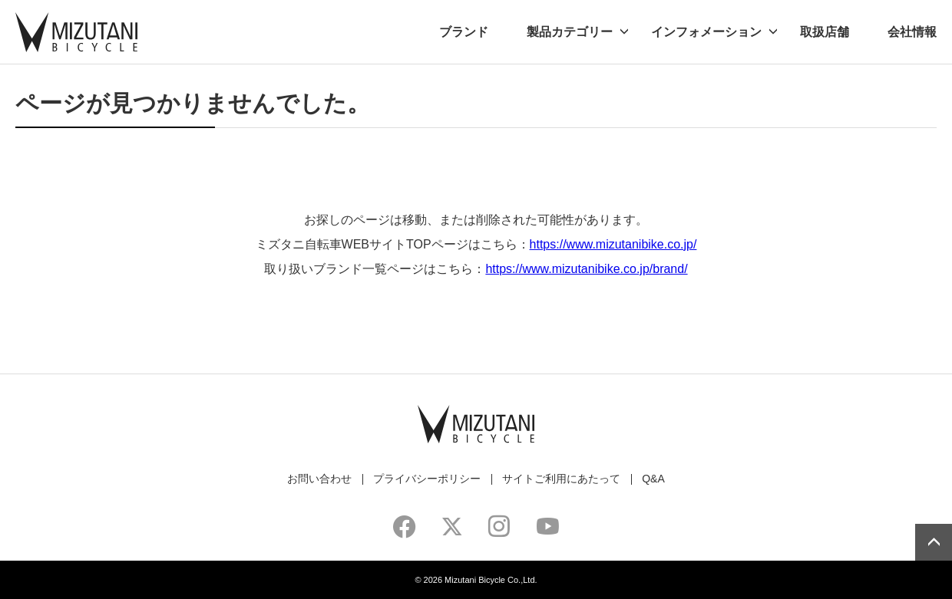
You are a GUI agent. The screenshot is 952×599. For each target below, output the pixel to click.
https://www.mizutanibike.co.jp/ (613, 244)
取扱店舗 (824, 31)
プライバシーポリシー (427, 478)
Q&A (653, 478)
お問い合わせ (319, 478)
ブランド (463, 31)
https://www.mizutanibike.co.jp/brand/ (586, 268)
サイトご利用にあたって (561, 478)
